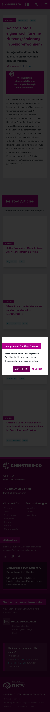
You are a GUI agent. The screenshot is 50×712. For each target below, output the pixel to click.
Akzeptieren (21, 369)
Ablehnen (37, 369)
